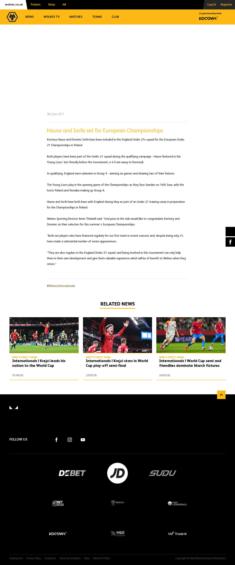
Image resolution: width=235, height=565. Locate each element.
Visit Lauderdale (177, 503)
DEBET (72, 473)
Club (115, 16)
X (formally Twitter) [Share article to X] (230, 231)
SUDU (163, 473)
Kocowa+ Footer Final (58, 533)
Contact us (50, 558)
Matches (75, 16)
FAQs (87, 558)
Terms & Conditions (70, 558)
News (29, 16)
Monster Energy (118, 503)
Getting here (16, 558)
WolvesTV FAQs (101, 558)
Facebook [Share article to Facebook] (230, 242)
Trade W (177, 533)
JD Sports (117, 473)
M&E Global (118, 533)
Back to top (221, 394)
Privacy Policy (34, 558)
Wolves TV (52, 16)
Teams (97, 16)
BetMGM (58, 503)
